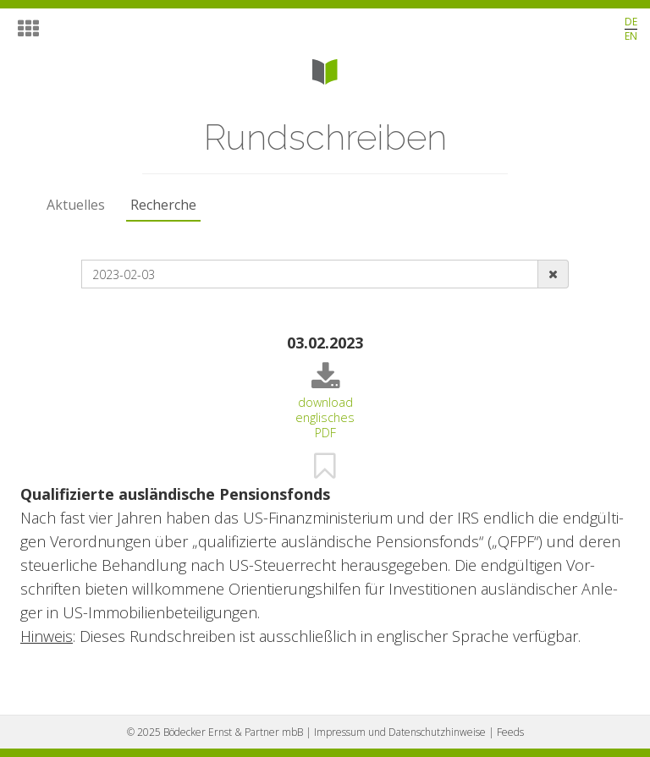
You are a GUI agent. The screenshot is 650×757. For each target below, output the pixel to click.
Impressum (400, 732)
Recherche (163, 204)
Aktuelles (76, 204)
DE (631, 21)
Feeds (510, 732)
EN (631, 36)
